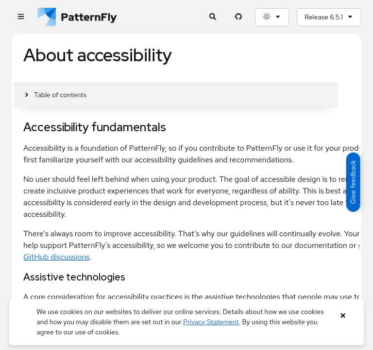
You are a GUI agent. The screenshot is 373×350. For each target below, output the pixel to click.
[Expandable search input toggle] (212, 17)
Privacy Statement (211, 321)
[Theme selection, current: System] (272, 17)
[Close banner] (343, 316)
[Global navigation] (21, 17)
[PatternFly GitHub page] (238, 17)
